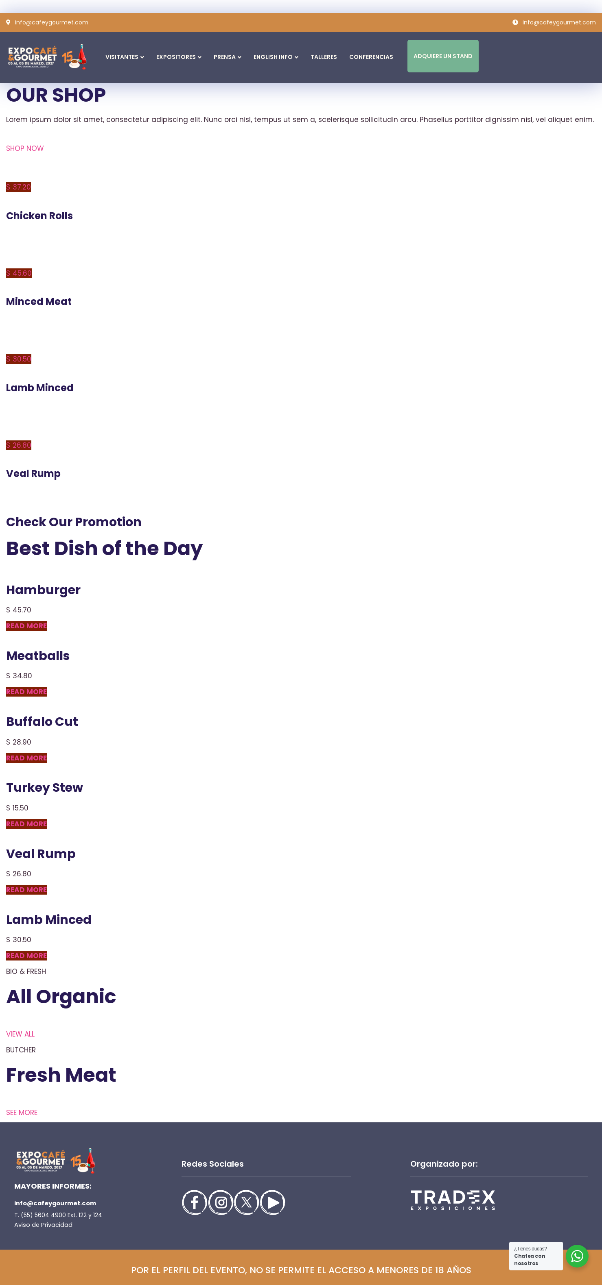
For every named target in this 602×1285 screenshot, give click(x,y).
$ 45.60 (19, 273)
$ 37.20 (18, 187)
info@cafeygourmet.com (54, 1203)
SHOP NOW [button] (25, 148)
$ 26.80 (18, 445)
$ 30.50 (18, 359)
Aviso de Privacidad (41, 1225)
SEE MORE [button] (21, 1112)
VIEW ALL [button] (20, 1034)
